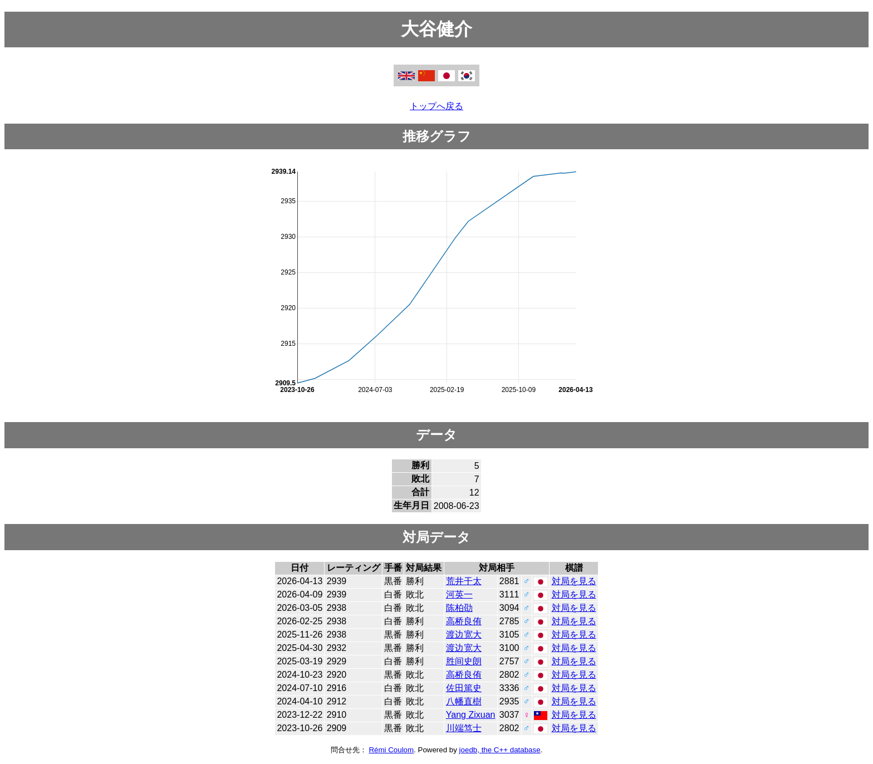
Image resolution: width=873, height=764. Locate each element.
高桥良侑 (464, 621)
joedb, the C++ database (500, 750)
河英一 (459, 594)
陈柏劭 (459, 608)
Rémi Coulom (391, 750)
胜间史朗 (464, 661)
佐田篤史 (464, 688)
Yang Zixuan (471, 714)
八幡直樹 (464, 701)
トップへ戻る (436, 106)
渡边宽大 (464, 634)
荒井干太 (464, 581)
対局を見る (574, 581)
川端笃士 (464, 728)
